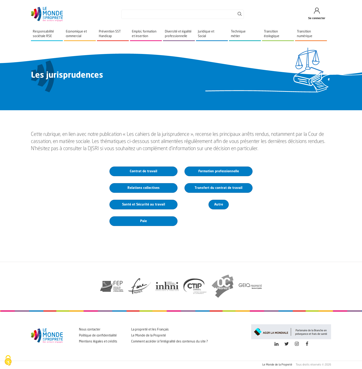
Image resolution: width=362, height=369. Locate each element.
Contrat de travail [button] (143, 171)
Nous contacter (89, 329)
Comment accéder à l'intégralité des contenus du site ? (169, 341)
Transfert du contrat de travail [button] (218, 188)
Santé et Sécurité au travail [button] (143, 204)
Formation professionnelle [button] (218, 171)
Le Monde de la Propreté (148, 335)
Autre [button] (218, 204)
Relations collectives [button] (143, 188)
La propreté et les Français (150, 329)
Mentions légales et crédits (98, 341)
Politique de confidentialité (98, 335)
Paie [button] (143, 221)
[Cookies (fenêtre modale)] (8, 361)
